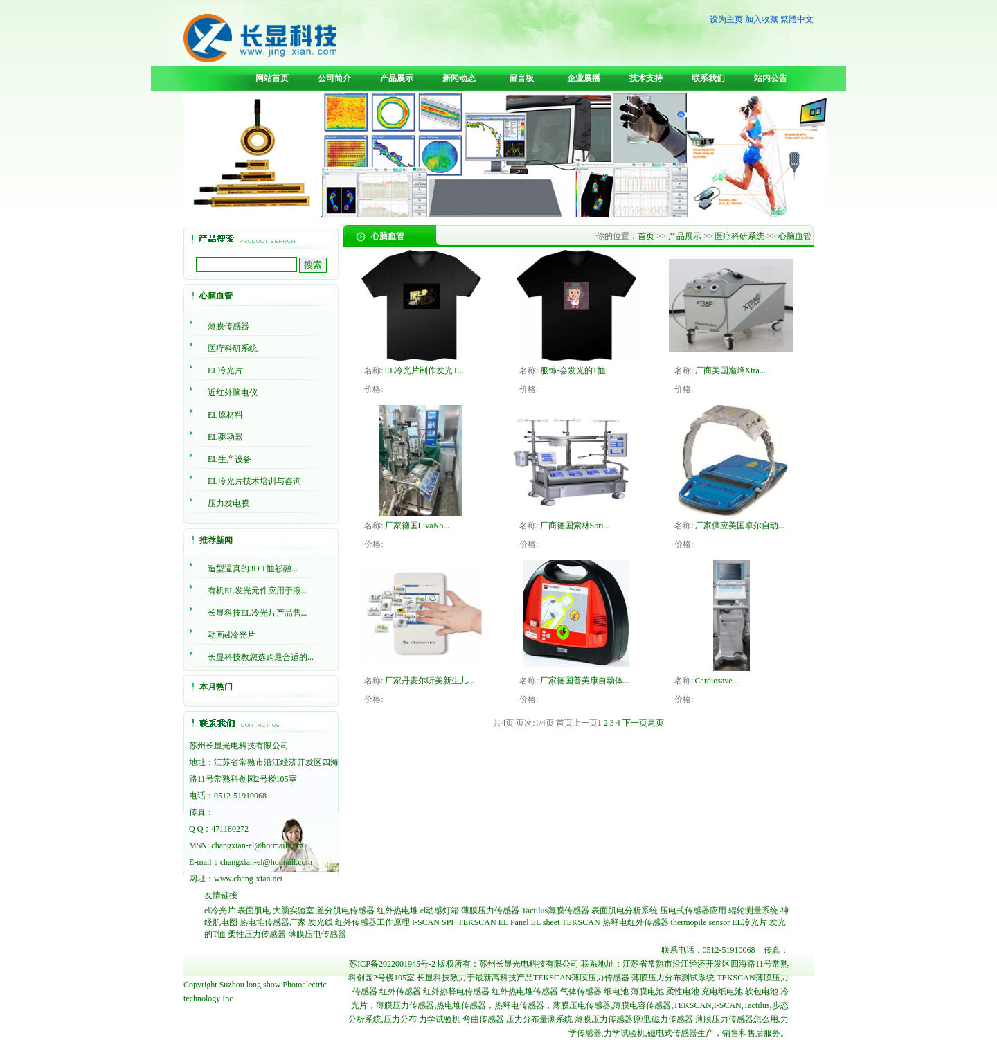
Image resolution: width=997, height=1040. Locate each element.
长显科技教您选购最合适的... (261, 657)
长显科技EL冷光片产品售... (257, 613)
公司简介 (334, 78)
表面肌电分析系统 (624, 910)
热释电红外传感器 (635, 922)
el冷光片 (219, 910)
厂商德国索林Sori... (575, 525)
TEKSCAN (581, 922)
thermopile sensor (700, 922)
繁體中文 (797, 19)
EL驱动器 (225, 437)
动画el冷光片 (231, 635)
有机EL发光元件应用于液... (257, 590)
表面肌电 (254, 910)
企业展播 (583, 78)
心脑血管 (794, 236)
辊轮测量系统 (753, 910)
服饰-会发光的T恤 (573, 370)
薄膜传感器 (228, 326)
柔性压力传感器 (257, 934)
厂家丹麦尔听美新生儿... (429, 680)
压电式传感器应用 (693, 910)
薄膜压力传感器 (490, 910)
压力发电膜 (228, 503)
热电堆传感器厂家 (273, 922)
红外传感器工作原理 (372, 922)
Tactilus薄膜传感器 (555, 910)
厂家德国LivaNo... (417, 525)
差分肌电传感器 (345, 910)
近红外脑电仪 (233, 392)
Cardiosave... (717, 680)
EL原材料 (225, 415)
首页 (646, 236)
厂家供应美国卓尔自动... (739, 525)
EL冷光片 (225, 370)
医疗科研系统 (233, 348)
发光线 (320, 922)
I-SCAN (426, 922)
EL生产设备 (229, 459)
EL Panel (513, 922)
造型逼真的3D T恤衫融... (253, 568)
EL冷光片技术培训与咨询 (254, 481)
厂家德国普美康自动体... (584, 680)
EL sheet (545, 922)
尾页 (655, 723)
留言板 (521, 78)
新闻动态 (459, 78)
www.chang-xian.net (248, 879)
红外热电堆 (397, 910)
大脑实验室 (293, 910)
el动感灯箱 (440, 910)
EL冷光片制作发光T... (424, 370)
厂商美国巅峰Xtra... (730, 370)
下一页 (634, 723)
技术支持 (646, 78)
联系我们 (708, 78)
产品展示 (396, 78)
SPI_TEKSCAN (469, 922)
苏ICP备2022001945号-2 (392, 964)
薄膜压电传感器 (317, 934)
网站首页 (272, 78)
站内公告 (770, 78)
